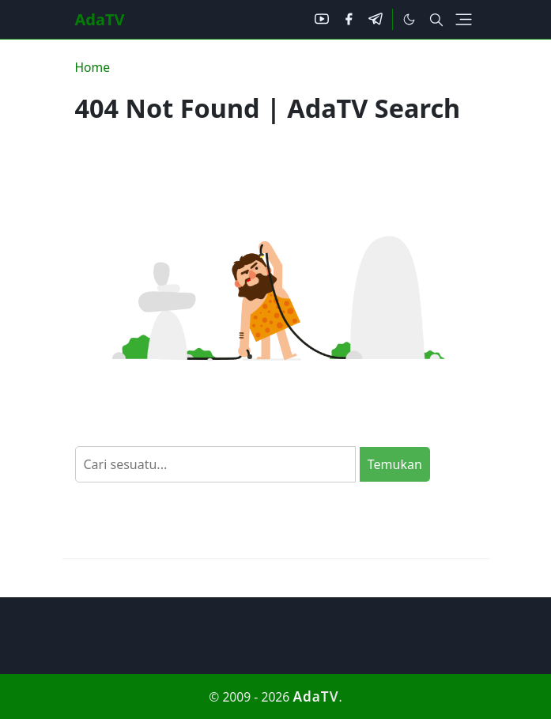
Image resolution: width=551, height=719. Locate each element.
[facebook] (348, 19)
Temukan (395, 464)
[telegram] (375, 19)
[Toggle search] (436, 20)
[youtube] (321, 19)
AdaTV (100, 19)
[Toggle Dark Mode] (409, 19)
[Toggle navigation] (464, 19)
